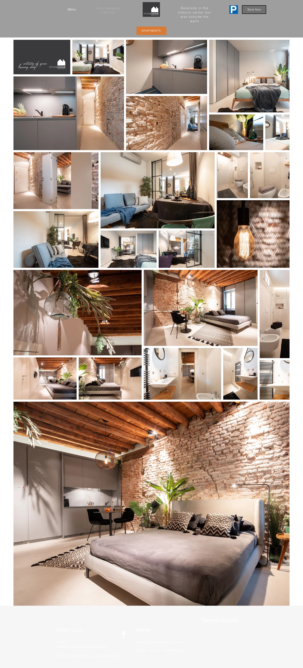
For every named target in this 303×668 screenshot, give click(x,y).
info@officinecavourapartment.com (83, 646)
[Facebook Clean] (124, 634)
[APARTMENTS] (151, 31)
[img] (206, 635)
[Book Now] (254, 9)
